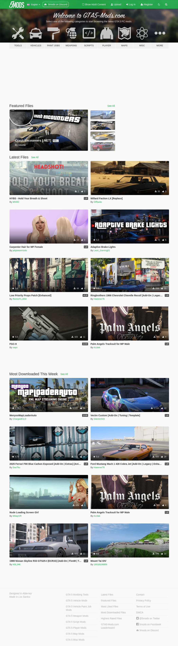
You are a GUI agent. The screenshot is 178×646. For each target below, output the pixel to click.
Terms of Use (143, 606)
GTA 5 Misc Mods (75, 639)
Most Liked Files (109, 606)
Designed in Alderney (20, 593)
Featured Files (108, 600)
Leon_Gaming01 (102, 250)
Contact (140, 594)
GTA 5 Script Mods (76, 621)
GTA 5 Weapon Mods (77, 616)
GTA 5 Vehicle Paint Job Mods (78, 608)
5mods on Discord (147, 630)
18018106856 (100, 564)
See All (111, 105)
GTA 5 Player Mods (76, 627)
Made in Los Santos (19, 596)
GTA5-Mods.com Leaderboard (110, 626)
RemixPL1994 (20, 299)
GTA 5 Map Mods (75, 633)
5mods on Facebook (148, 624)
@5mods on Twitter (148, 618)
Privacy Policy (143, 600)
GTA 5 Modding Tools (77, 594)
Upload (116, 4)
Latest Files (107, 594)
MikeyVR (17, 516)
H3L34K (17, 564)
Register (147, 4)
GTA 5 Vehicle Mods (76, 600)
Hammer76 (99, 299)
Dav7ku (16, 467)
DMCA (139, 612)
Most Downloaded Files (113, 612)
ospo (15, 347)
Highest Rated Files (111, 618)
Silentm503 (99, 419)
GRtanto (98, 202)
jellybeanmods (20, 250)
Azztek (97, 347)
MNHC (16, 202)
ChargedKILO (19, 419)
